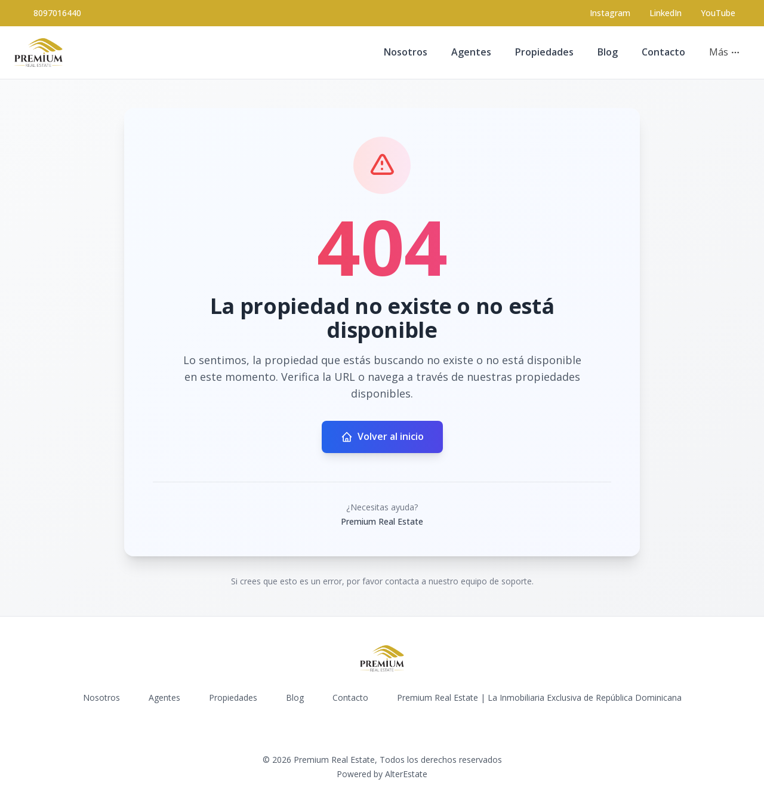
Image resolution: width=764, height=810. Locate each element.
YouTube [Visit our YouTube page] (718, 13)
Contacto (663, 51)
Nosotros (405, 51)
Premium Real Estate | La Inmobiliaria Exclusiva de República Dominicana (539, 697)
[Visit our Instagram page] (610, 13)
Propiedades (544, 51)
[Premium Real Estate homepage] (38, 52)
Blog (607, 51)
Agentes (471, 51)
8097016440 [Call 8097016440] (57, 13)
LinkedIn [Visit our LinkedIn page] (665, 13)
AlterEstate (406, 774)
